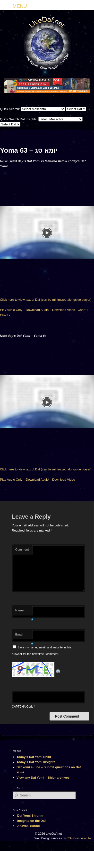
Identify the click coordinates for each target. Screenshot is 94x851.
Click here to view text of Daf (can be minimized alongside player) (45, 299)
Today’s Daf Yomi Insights (36, 762)
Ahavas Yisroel (28, 826)
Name (23, 611)
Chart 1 (83, 310)
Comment (22, 549)
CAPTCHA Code (23, 706)
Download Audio (37, 310)
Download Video (63, 310)
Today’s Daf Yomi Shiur (34, 757)
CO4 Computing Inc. (80, 838)
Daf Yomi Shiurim (30, 815)
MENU (20, 6)
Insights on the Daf (31, 821)
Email (23, 636)
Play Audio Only (11, 310)
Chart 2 (5, 315)
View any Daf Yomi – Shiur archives (43, 777)
